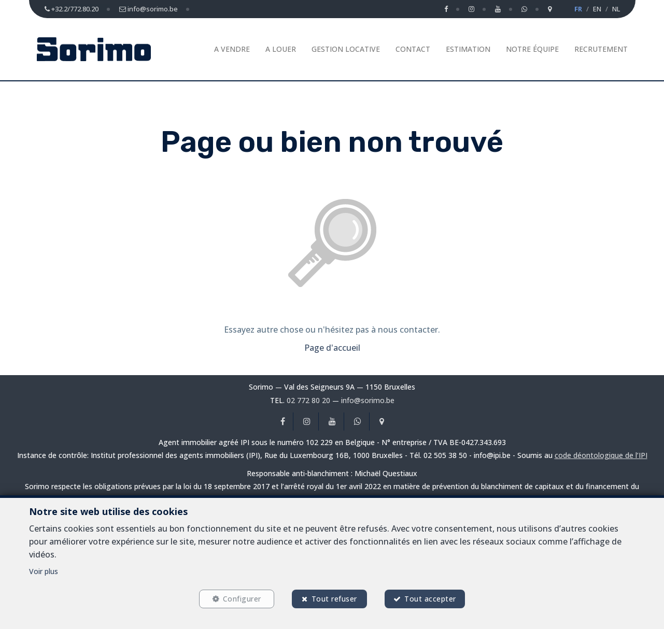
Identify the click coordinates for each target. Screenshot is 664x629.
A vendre (232, 49)
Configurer (241, 599)
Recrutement (601, 49)
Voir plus (43, 571)
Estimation (468, 49)
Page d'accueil (332, 347)
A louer (280, 49)
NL (616, 8)
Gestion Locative (346, 49)
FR (578, 8)
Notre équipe (532, 49)
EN (597, 8)
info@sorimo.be (367, 400)
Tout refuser (334, 599)
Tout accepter (431, 599)
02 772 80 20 (308, 400)
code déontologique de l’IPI (601, 455)
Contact (412, 49)
